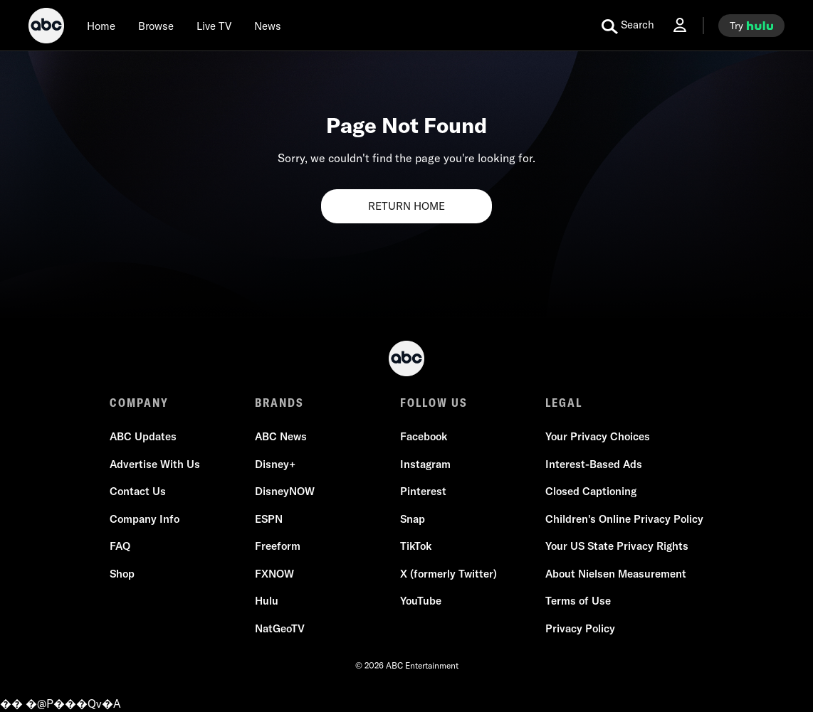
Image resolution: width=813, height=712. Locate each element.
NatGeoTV (280, 628)
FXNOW (274, 573)
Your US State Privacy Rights (616, 546)
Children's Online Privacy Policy (624, 519)
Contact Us (138, 491)
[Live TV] (213, 25)
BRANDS (279, 402)
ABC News (281, 436)
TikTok (415, 546)
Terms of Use (578, 600)
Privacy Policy (580, 628)
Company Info (144, 519)
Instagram (425, 464)
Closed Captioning (590, 491)
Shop (122, 573)
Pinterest (423, 491)
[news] (267, 25)
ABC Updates (143, 436)
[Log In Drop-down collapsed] (679, 25)
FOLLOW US (434, 402)
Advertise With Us (155, 464)
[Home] (101, 25)
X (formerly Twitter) (448, 573)
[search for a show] (628, 25)
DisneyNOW (285, 491)
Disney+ (275, 464)
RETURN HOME (406, 206)
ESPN (269, 519)
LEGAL (563, 402)
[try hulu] (751, 25)
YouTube (420, 600)
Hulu (266, 600)
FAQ (120, 546)
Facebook (423, 436)
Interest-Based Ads (593, 464)
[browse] (156, 25)
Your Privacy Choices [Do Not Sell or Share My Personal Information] (597, 436)
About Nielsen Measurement (615, 573)
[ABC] (46, 28)
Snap (412, 519)
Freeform (277, 546)
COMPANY (139, 402)
